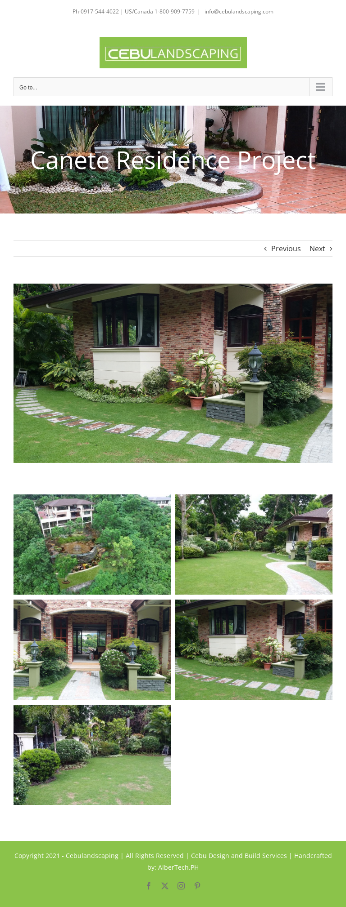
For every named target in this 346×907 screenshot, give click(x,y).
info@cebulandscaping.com (238, 11)
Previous (286, 248)
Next (317, 248)
